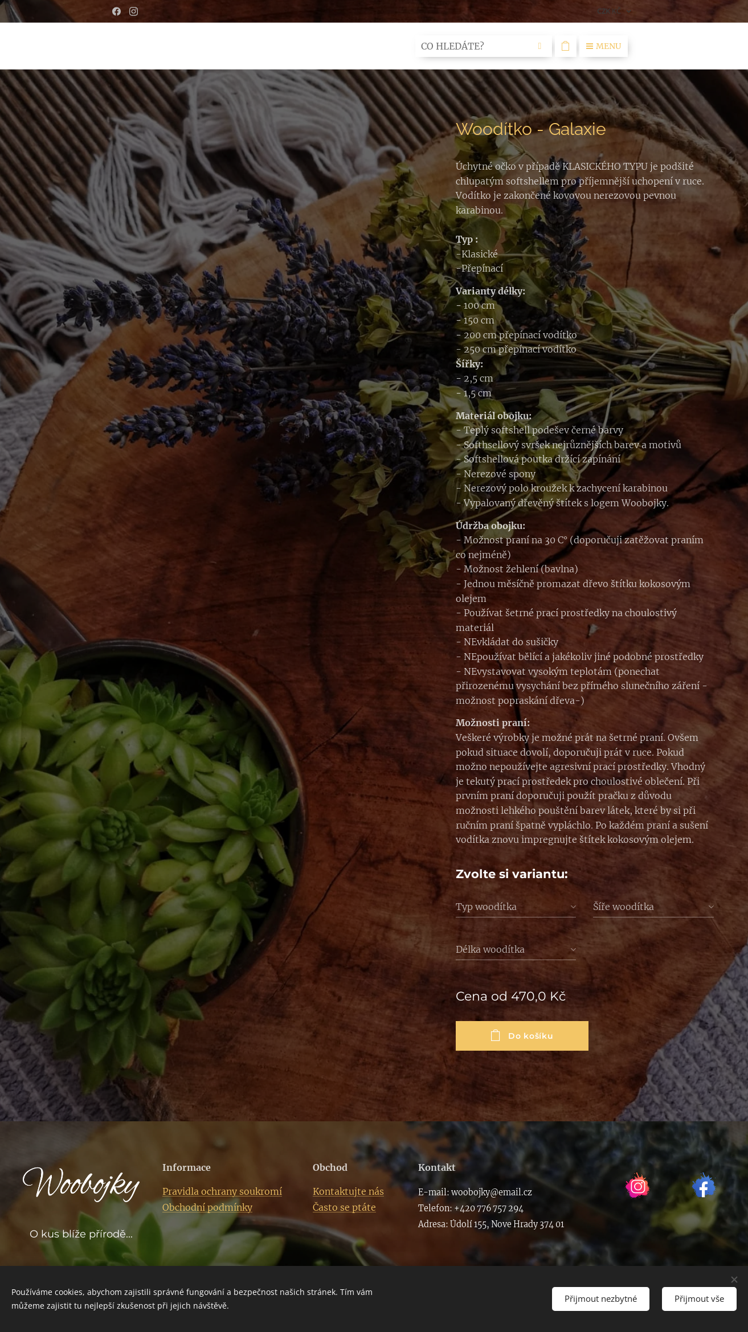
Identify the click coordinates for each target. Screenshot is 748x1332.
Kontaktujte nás (348, 1191)
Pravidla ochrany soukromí (222, 1191)
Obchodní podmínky (207, 1207)
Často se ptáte (344, 1207)
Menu (603, 46)
